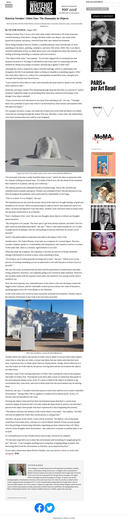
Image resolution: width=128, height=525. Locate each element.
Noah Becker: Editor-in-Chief (64, 518)
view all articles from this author (16, 498)
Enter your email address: (94, 2)
